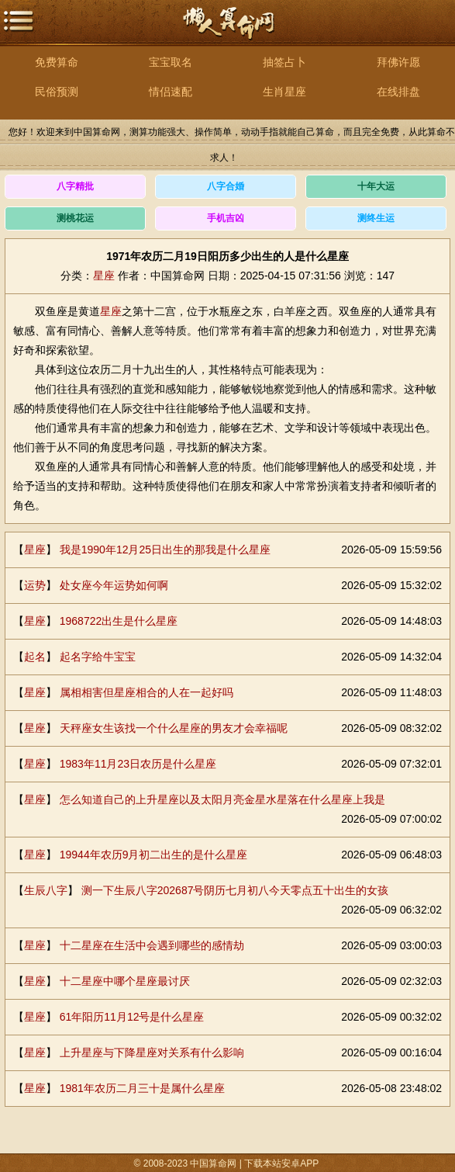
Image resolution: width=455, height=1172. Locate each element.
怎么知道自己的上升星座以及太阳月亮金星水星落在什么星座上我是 (222, 799)
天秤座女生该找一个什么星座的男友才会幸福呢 (174, 728)
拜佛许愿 (398, 62)
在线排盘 (398, 91)
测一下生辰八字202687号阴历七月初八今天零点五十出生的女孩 (235, 890)
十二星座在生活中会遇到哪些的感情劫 (152, 945)
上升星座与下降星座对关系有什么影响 (152, 1052)
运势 (35, 585)
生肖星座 (284, 91)
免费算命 (56, 62)
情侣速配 (170, 91)
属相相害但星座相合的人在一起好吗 (146, 692)
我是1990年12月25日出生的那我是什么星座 (165, 549)
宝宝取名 (170, 62)
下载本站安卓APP (281, 1163)
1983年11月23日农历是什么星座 (138, 764)
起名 (35, 656)
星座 (104, 275)
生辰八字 (45, 890)
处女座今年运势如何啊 (114, 585)
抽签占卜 (284, 62)
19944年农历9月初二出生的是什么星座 (154, 854)
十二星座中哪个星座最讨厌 (125, 981)
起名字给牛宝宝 (98, 656)
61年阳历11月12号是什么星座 (132, 1017)
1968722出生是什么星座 (119, 621)
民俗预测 (56, 91)
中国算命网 (228, 31)
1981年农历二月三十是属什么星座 (142, 1088)
